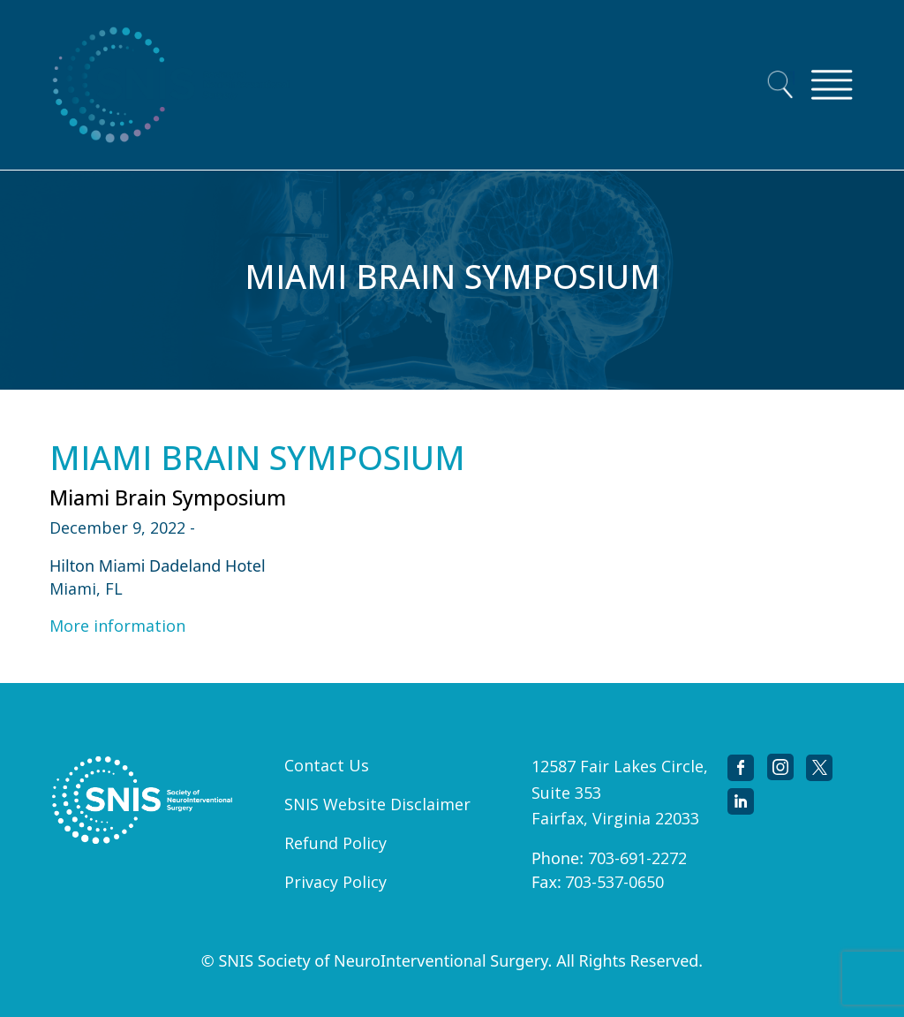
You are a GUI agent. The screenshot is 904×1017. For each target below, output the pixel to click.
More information (117, 625)
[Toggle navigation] (832, 85)
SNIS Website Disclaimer (377, 804)
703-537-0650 (614, 881)
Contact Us (326, 765)
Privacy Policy (335, 881)
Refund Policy (335, 843)
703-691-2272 (637, 858)
